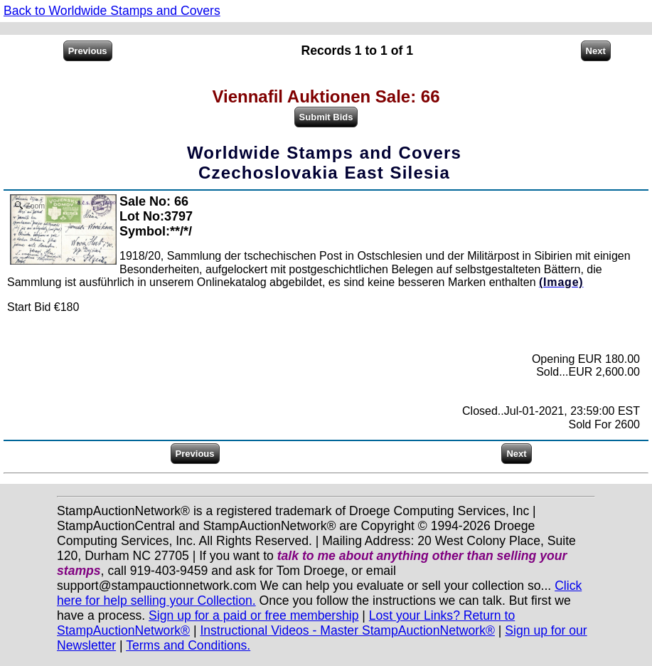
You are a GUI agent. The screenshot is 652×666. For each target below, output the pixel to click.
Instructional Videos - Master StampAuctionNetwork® (347, 630)
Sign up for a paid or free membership (253, 615)
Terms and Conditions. (188, 645)
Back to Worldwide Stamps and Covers (112, 11)
